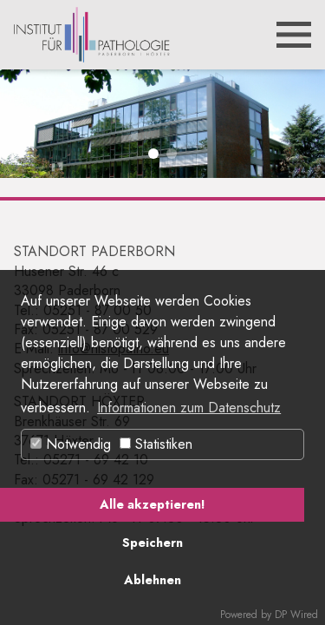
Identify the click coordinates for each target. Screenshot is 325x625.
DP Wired (296, 614)
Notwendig (70, 444)
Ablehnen (152, 580)
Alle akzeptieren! (152, 504)
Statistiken (156, 444)
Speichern (152, 542)
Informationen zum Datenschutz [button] (189, 408)
